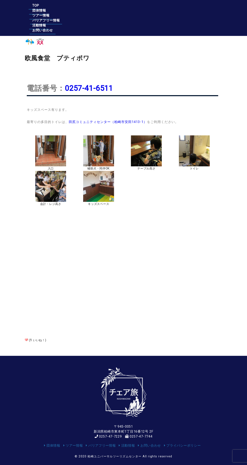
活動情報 (165, 5)
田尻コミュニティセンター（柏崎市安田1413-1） (108, 122)
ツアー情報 (91, 5)
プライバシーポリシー (182, 445)
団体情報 (61, 5)
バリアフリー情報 (129, 5)
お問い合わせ (197, 5)
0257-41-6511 (89, 88)
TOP (35, 5)
